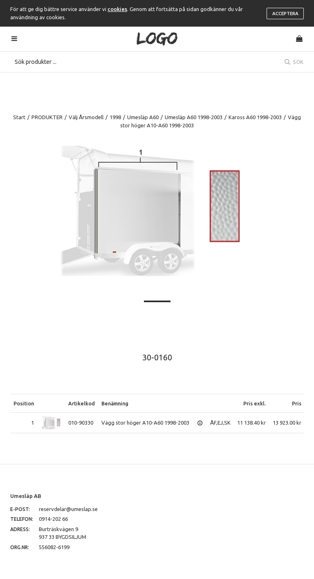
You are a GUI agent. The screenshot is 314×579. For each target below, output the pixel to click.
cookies (117, 9)
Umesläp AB (25, 496)
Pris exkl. (254, 403)
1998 (115, 117)
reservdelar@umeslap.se (68, 509)
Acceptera (285, 13)
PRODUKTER (47, 117)
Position (23, 403)
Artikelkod (81, 403)
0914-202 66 (53, 519)
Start (19, 117)
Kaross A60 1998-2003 (255, 117)
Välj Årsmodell (86, 117)
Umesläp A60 (143, 117)
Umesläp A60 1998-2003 (193, 117)
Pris (296, 403)
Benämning (114, 403)
